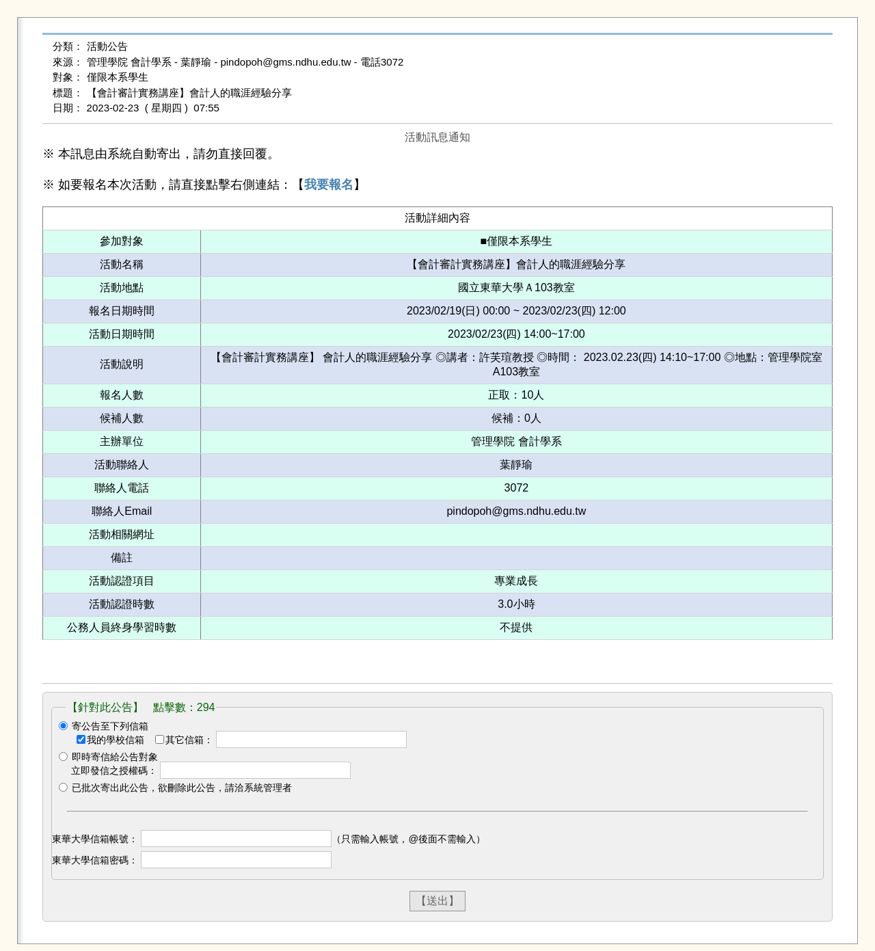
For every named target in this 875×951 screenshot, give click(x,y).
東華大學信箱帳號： (95, 838)
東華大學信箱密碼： (95, 860)
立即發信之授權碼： (114, 770)
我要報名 (328, 184)
